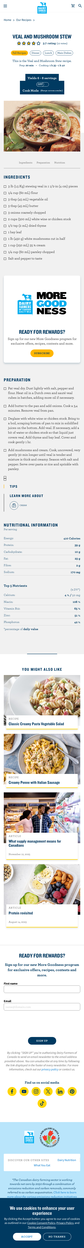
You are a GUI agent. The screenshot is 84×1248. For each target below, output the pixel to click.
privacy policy (50, 1069)
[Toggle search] (80, 6)
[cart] (73, 6)
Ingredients (25, 162)
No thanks (57, 1236)
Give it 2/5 (23, 43)
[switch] (42, 87)
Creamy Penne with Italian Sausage (34, 782)
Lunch (48, 52)
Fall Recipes (19, 52)
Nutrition (59, 162)
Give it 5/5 (38, 43)
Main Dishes (64, 52)
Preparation (43, 162)
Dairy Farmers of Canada (42, 7)
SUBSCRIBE (42, 353)
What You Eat (42, 1165)
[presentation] (42, 1023)
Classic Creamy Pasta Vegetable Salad (36, 723)
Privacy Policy (64, 1223)
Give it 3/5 (28, 43)
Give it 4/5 (33, 43)
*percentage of (21, 629)
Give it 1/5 (19, 43)
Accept (27, 1236)
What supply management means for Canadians (35, 843)
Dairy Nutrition (67, 1160)
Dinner (35, 52)
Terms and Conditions (42, 1227)
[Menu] (5, 6)
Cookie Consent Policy (41, 1223)
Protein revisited (21, 912)
